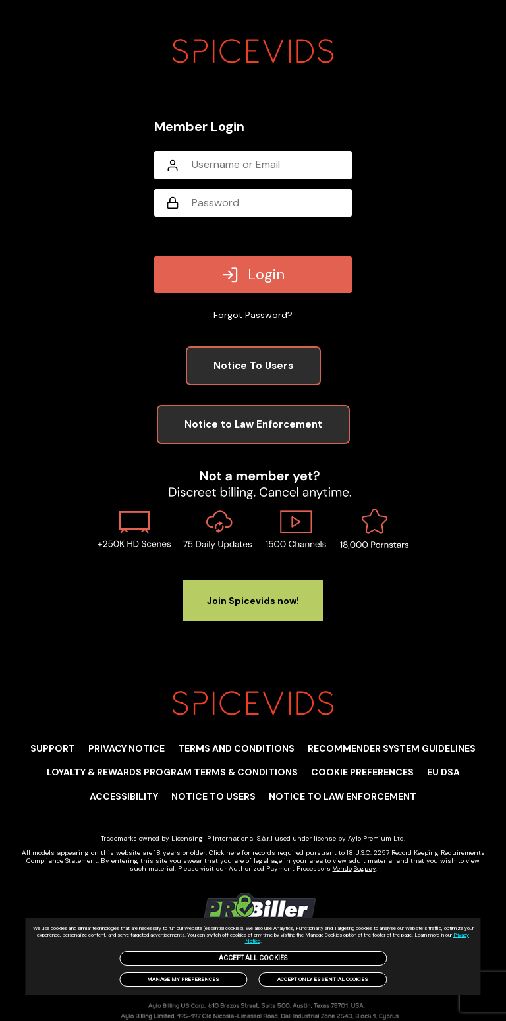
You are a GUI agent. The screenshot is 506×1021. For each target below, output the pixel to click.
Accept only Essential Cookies (322, 979)
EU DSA (443, 772)
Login (253, 274)
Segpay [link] (365, 868)
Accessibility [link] (124, 796)
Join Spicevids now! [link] (253, 601)
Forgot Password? (253, 315)
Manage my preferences (183, 979)
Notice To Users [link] (253, 365)
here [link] (233, 852)
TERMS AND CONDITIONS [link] (236, 748)
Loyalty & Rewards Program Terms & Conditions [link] (172, 772)
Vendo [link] (342, 868)
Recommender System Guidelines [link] (392, 748)
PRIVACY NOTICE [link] (126, 748)
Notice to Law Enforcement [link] (253, 424)
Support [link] (52, 748)
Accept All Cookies (253, 958)
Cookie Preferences (362, 772)
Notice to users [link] (213, 796)
